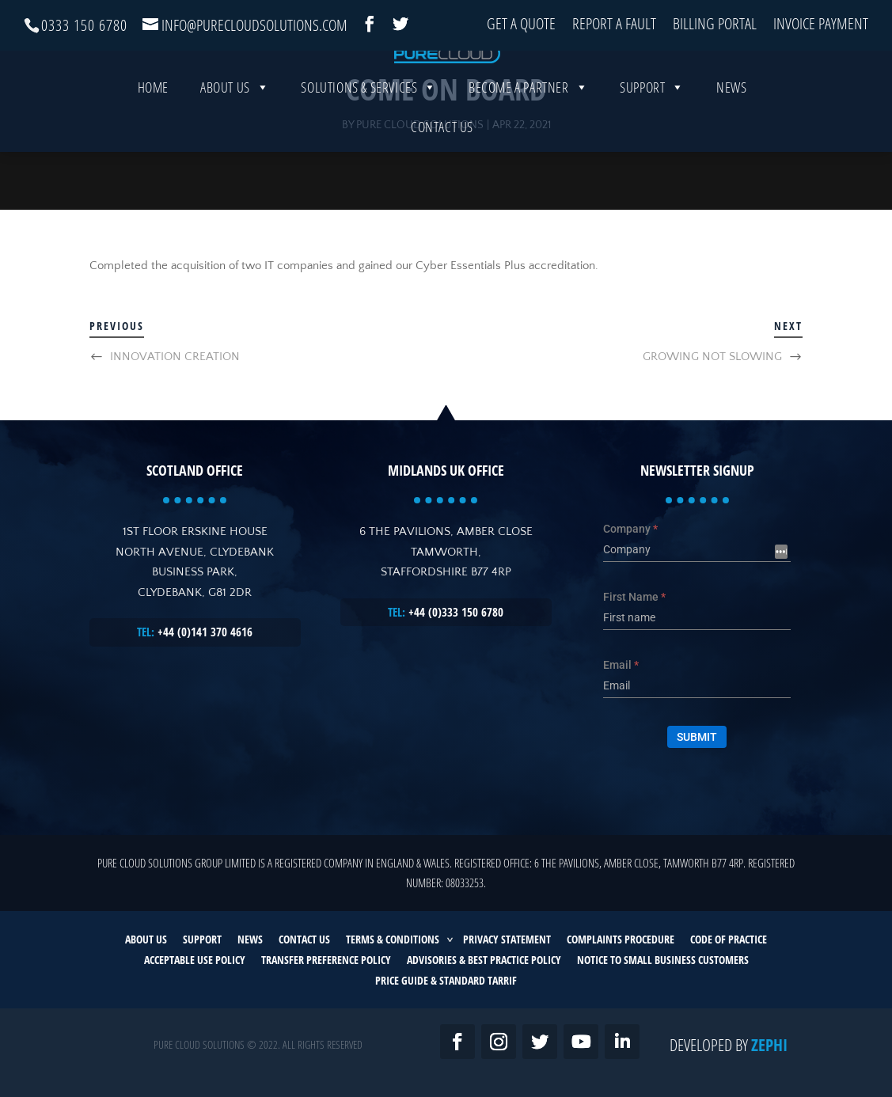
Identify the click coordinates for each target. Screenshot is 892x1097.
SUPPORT (202, 939)
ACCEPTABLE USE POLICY (194, 959)
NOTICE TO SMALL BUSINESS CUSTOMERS (663, 959)
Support (652, 140)
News (731, 140)
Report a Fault (614, 25)
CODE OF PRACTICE (728, 939)
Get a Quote (521, 25)
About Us (234, 140)
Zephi (769, 1045)
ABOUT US (146, 939)
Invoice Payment (820, 25)
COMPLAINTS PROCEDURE (620, 939)
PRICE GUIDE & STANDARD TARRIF (446, 980)
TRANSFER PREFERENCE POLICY (326, 959)
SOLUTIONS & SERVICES (369, 140)
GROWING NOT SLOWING (712, 356)
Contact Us (442, 180)
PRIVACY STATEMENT (507, 939)
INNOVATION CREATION (175, 356)
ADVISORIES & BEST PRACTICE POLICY (484, 959)
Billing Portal (715, 25)
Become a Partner (528, 140)
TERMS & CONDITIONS (392, 939)
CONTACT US (304, 939)
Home (153, 140)
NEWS (250, 939)
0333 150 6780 (84, 25)
